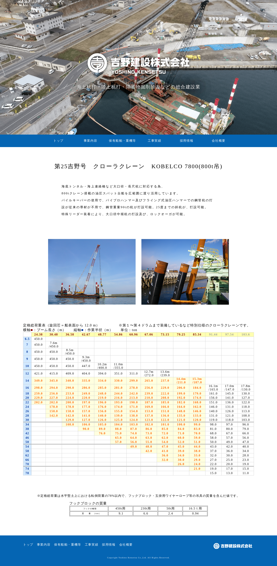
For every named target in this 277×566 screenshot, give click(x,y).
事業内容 (90, 140)
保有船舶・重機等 (122, 140)
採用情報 (186, 140)
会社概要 (218, 140)
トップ (58, 140)
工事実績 (154, 140)
